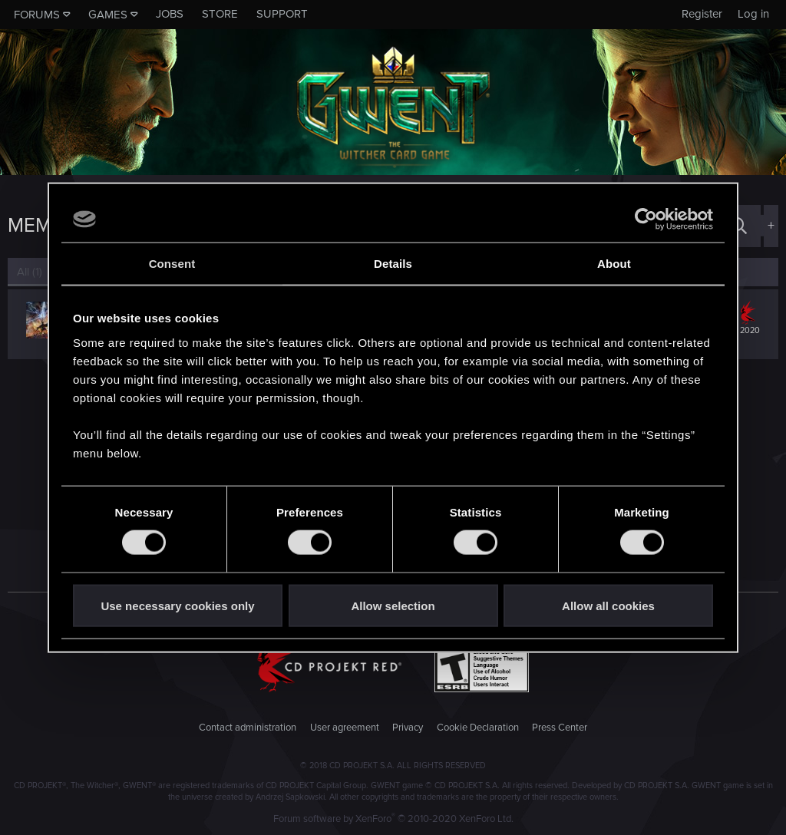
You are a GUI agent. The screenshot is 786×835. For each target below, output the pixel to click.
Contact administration (247, 727)
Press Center (559, 727)
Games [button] (107, 14)
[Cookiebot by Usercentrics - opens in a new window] (646, 219)
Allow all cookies (608, 605)
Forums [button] (37, 14)
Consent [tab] (172, 263)
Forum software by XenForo (393, 819)
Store (220, 14)
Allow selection (392, 605)
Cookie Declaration (478, 727)
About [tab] (614, 263)
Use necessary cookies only (177, 605)
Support (282, 14)
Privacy (407, 727)
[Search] (738, 226)
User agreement (344, 727)
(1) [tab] (29, 272)
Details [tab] (393, 263)
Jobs (169, 14)
